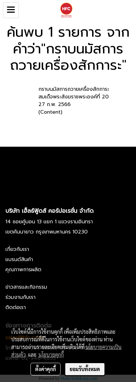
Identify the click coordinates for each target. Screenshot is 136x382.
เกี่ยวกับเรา (17, 249)
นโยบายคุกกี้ (51, 354)
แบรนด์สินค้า (19, 259)
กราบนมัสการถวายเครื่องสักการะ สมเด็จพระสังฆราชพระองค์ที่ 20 (73, 93)
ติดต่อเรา (15, 307)
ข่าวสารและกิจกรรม (26, 287)
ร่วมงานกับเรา (20, 297)
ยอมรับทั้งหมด (85, 369)
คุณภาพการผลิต (23, 269)
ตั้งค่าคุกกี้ (45, 369)
